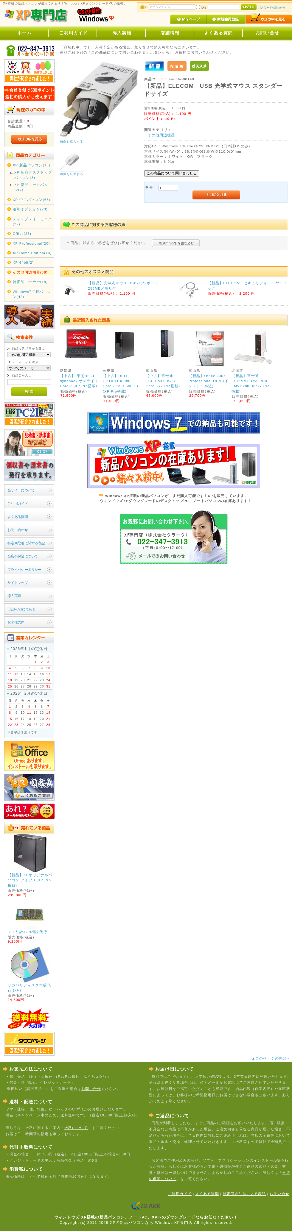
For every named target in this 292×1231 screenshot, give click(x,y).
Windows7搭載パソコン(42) (32, 294)
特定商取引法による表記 (244, 1194)
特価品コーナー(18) (30, 282)
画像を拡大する (71, 141)
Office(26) (22, 233)
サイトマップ (17, 583)
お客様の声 (15, 622)
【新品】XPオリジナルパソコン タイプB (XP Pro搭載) (30, 880)
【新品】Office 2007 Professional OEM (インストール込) (209, 381)
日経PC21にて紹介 (21, 609)
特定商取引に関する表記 (26, 543)
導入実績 (14, 596)
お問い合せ (91, 1089)
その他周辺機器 (161, 135)
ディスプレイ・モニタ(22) (32, 221)
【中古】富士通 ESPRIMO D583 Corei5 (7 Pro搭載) (163, 381)
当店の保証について (22, 556)
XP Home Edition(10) (32, 253)
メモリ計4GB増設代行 (27, 932)
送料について (76, 1128)
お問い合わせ (17, 530)
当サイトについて (21, 490)
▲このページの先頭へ (272, 1058)
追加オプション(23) (30, 209)
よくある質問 (17, 516)
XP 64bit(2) (23, 262)
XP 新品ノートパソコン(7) (33, 187)
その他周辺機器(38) (30, 272)
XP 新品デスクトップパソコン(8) (33, 174)
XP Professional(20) (31, 243)
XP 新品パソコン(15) (31, 165)
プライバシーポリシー (24, 569)
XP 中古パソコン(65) (31, 199)
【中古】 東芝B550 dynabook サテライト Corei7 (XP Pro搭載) (79, 381)
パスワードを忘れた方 (271, 7)
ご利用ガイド (17, 503)
